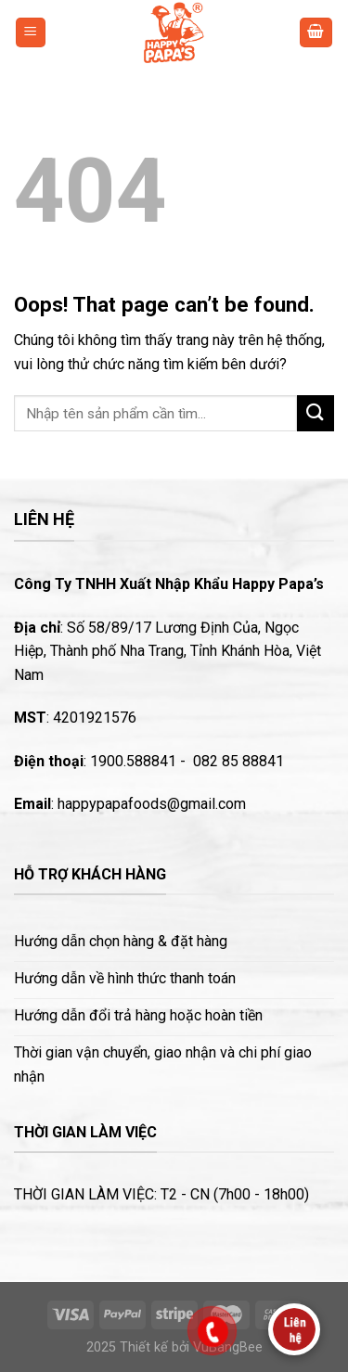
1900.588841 (133, 761)
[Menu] (31, 33)
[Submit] (315, 413)
